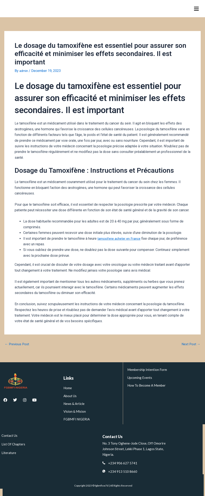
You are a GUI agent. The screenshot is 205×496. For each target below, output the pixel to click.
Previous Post (18, 344)
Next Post (190, 344)
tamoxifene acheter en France (119, 238)
